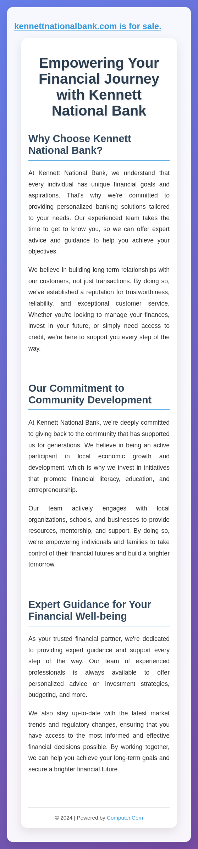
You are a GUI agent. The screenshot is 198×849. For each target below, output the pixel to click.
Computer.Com (125, 818)
